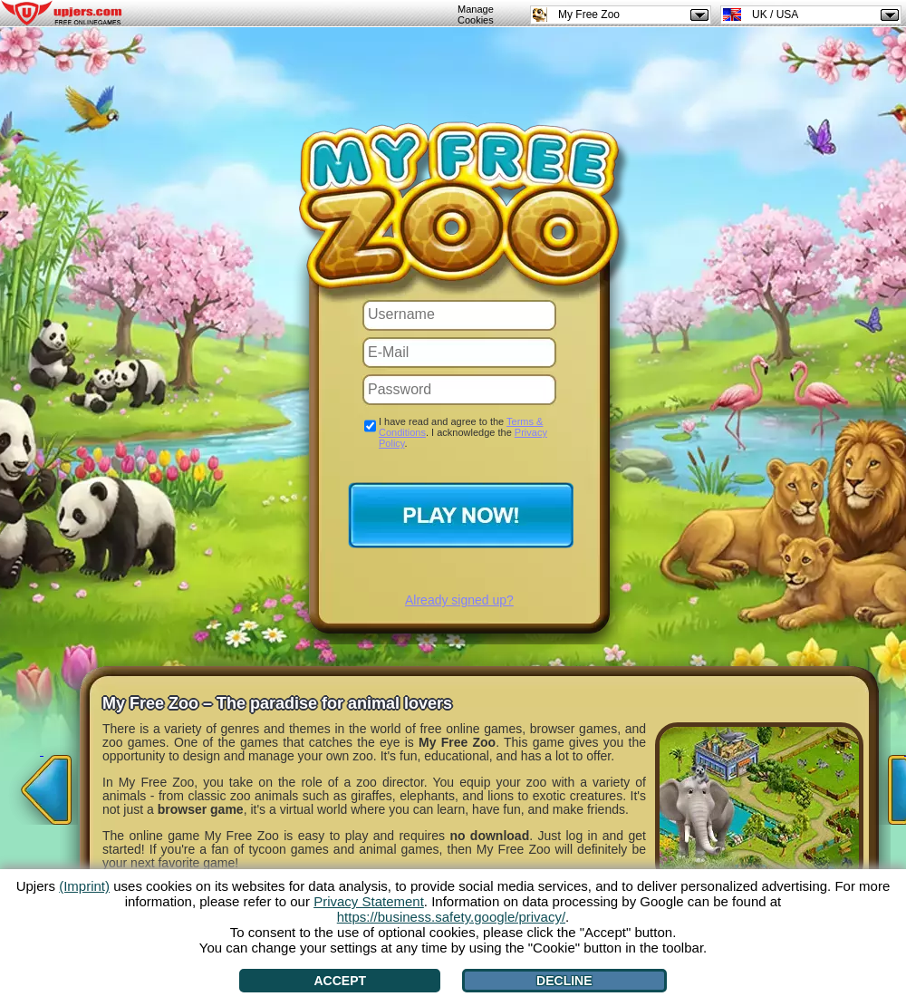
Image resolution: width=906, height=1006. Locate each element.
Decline (564, 980)
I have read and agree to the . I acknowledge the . (463, 432)
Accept (339, 980)
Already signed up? (459, 600)
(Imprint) (84, 886)
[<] (41, 784)
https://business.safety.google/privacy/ (451, 916)
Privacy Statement (368, 901)
